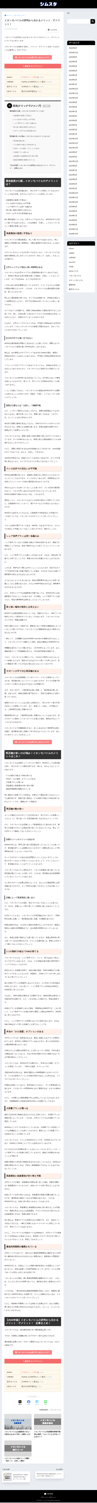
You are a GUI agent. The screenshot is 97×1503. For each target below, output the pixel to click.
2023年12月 (73, 89)
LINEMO (72, 258)
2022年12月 (73, 139)
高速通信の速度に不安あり (22, 115)
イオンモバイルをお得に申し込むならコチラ (32, 57)
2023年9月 (73, 102)
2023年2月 (73, 130)
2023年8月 (73, 107)
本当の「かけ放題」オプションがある (26, 148)
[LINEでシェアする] (45, 1403)
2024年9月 (73, 62)
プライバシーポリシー (48, 1498)
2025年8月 (73, 57)
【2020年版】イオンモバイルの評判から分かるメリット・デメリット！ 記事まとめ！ (33, 166)
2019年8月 (73, 211)
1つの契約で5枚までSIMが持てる (24, 144)
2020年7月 (73, 170)
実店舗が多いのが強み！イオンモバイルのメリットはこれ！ (31, 136)
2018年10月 (73, 234)
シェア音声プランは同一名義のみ (24, 123)
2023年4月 (73, 120)
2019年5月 (73, 225)
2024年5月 (73, 71)
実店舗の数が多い (19, 141)
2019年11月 (73, 197)
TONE (71, 267)
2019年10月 (73, 202)
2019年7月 (73, 216)
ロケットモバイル (76, 280)
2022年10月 (73, 148)
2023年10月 (73, 98)
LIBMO (71, 253)
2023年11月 (73, 93)
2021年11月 (73, 161)
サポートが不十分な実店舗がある (24, 130)
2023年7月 (73, 111)
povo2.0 (72, 262)
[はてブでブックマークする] (37, 1403)
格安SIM (72, 285)
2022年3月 (73, 157)
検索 (93, 21)
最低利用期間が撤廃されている (24, 159)
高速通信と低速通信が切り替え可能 (25, 156)
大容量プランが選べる (21, 152)
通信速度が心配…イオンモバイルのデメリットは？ (28, 111)
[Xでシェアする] (20, 1403)
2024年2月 (73, 80)
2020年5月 (73, 179)
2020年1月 (73, 188)
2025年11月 (73, 53)
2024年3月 (73, 75)
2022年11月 (73, 143)
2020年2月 (73, 184)
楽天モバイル (74, 289)
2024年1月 (73, 84)
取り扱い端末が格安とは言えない (24, 126)
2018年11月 (73, 229)
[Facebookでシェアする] (28, 1403)
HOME (48, 1494)
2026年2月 (73, 48)
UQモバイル (73, 271)
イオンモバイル (55, 1410)
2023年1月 (73, 134)
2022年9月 (73, 152)
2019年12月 (73, 193)
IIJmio (71, 249)
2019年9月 (73, 207)
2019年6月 (73, 220)
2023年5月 (73, 116)
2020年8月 (73, 166)
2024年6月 (73, 66)
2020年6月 (73, 175)
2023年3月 (73, 125)
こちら (41, 77)
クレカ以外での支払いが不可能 (24, 119)
